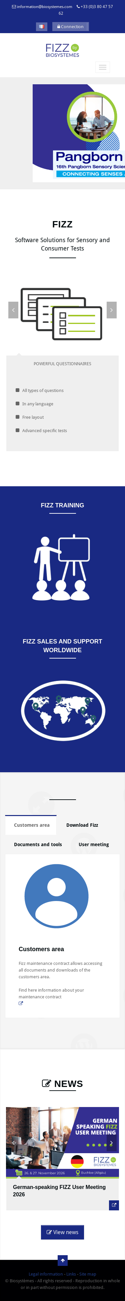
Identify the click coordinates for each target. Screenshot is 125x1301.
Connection (70, 26)
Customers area (32, 825)
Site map (87, 1274)
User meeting (94, 844)
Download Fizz (82, 825)
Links (71, 1274)
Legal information (46, 1274)
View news (62, 1232)
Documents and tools (38, 844)
